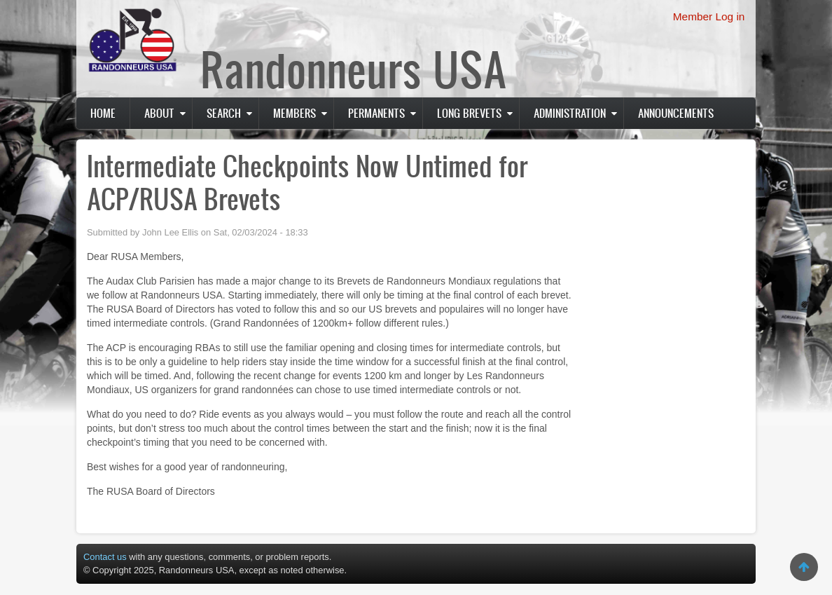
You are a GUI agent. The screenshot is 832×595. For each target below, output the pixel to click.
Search (224, 113)
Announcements (676, 113)
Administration (570, 113)
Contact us (105, 557)
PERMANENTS (376, 113)
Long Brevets (469, 113)
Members (294, 113)
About (159, 113)
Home (103, 113)
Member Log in (709, 16)
